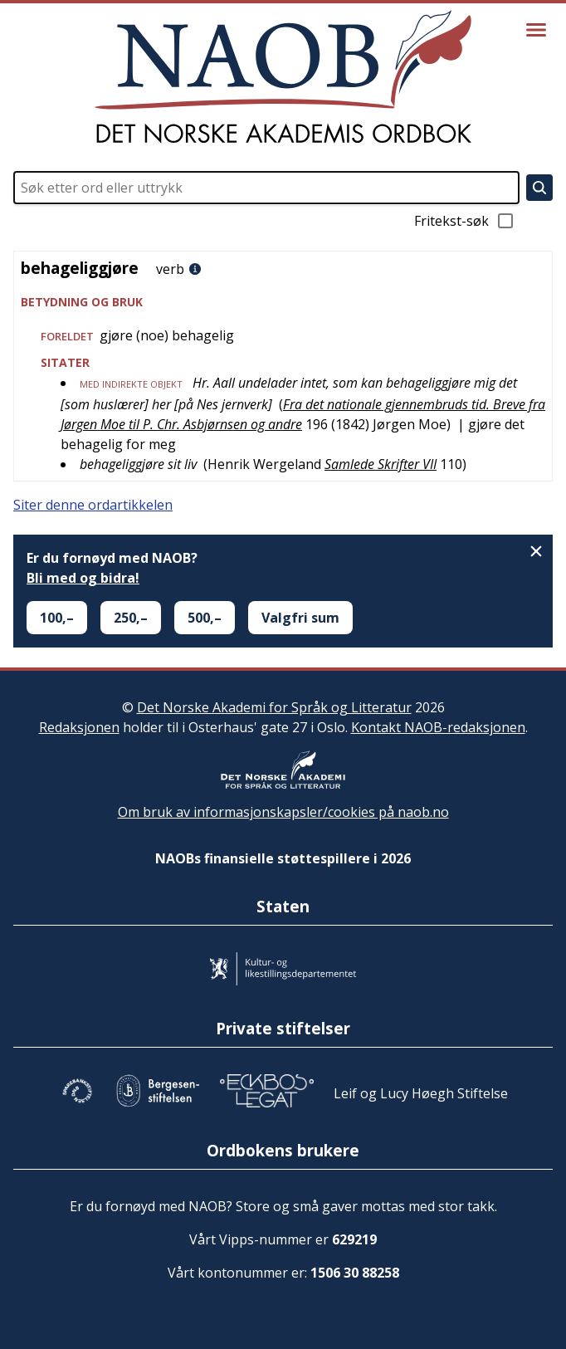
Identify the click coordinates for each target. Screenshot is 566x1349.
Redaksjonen (79, 727)
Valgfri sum (300, 618)
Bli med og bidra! (83, 578)
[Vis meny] (536, 30)
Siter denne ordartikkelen (93, 505)
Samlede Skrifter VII (380, 464)
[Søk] (539, 187)
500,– (205, 618)
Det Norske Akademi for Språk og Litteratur (274, 707)
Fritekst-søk (464, 221)
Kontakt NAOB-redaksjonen (438, 727)
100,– (57, 618)
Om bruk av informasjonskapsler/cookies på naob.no (283, 812)
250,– (131, 618)
